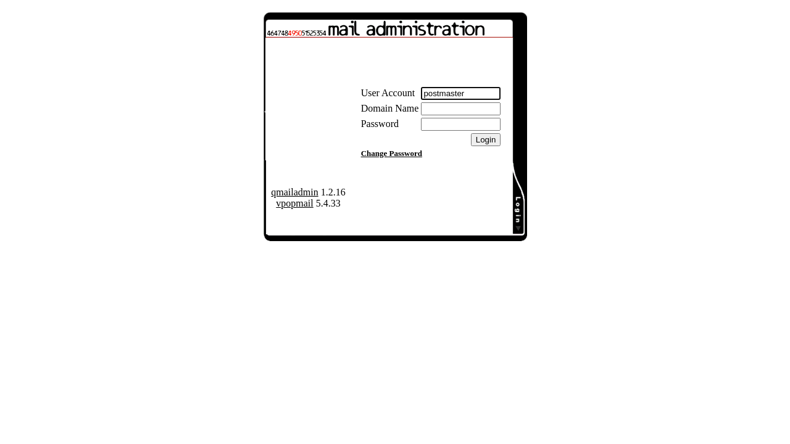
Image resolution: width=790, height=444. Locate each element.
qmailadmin (294, 192)
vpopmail (294, 203)
